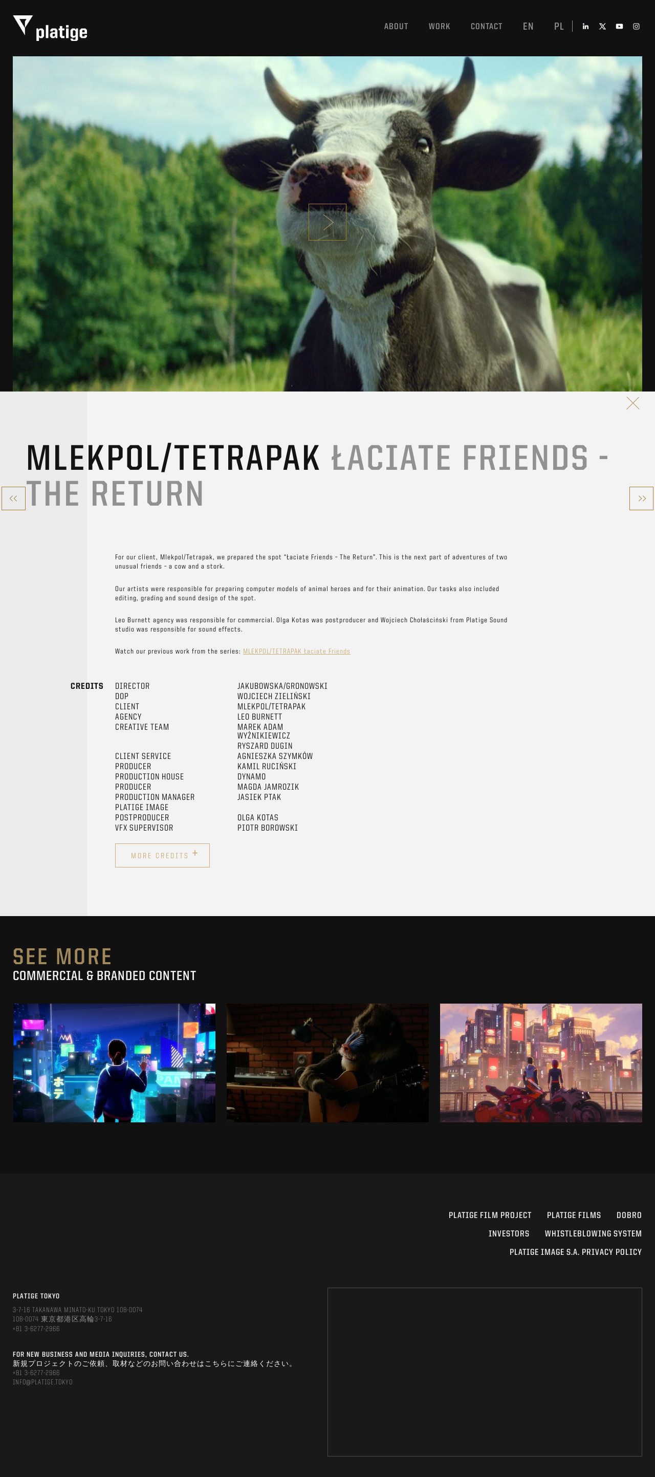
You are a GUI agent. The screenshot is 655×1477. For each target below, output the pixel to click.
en (528, 27)
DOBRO (629, 1215)
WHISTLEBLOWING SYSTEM (593, 1234)
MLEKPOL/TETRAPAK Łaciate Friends (297, 651)
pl (559, 27)
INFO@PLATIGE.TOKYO (43, 1382)
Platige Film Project (490, 1215)
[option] (114, 1063)
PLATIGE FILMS (574, 1215)
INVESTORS (509, 1234)
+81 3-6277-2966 (36, 1329)
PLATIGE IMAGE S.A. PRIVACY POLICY (576, 1252)
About (396, 27)
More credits (165, 854)
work (439, 27)
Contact (487, 27)
